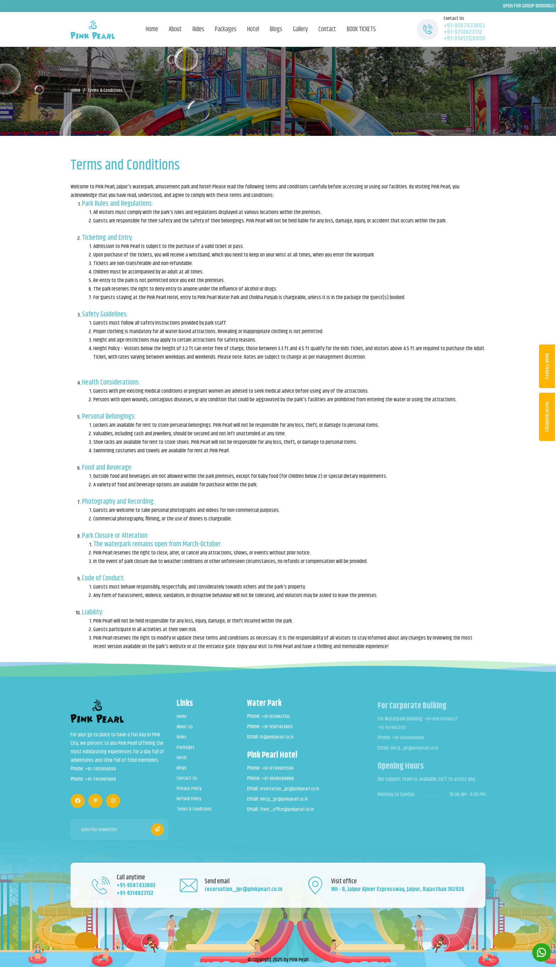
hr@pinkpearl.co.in (278, 741)
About (175, 29)
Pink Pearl (298, 955)
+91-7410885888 (101, 784)
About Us (186, 731)
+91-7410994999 (101, 774)
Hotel (253, 29)
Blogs (276, 29)
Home (152, 29)
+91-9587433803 (464, 26)
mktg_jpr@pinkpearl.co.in (286, 803)
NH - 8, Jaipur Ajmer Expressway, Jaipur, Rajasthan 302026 (398, 887)
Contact (327, 29)
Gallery (300, 29)
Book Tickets (547, 366)
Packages (226, 29)
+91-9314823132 (463, 32)
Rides (198, 29)
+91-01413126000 (464, 39)
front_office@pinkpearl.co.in (289, 813)
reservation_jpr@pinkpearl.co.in (292, 793)
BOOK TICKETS (361, 29)
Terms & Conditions (196, 813)
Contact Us (188, 782)
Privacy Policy (190, 793)
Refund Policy (190, 803)
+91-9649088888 (278, 783)
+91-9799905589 (278, 772)
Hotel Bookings (547, 417)
